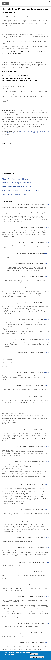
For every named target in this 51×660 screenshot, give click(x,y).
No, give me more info (36, 657)
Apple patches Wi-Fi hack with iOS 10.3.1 (17, 187)
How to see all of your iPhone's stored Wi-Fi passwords (22, 190)
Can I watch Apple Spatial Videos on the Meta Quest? (19, 81)
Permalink (46, 204)
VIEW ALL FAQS (45, 83)
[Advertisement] (25, 159)
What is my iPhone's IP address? (14, 194)
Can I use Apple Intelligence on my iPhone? (16, 78)
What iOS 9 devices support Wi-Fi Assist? (17, 183)
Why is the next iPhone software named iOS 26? (18, 75)
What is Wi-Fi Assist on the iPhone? (15, 179)
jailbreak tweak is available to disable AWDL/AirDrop (27, 133)
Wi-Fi (7, 144)
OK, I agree (33, 654)
